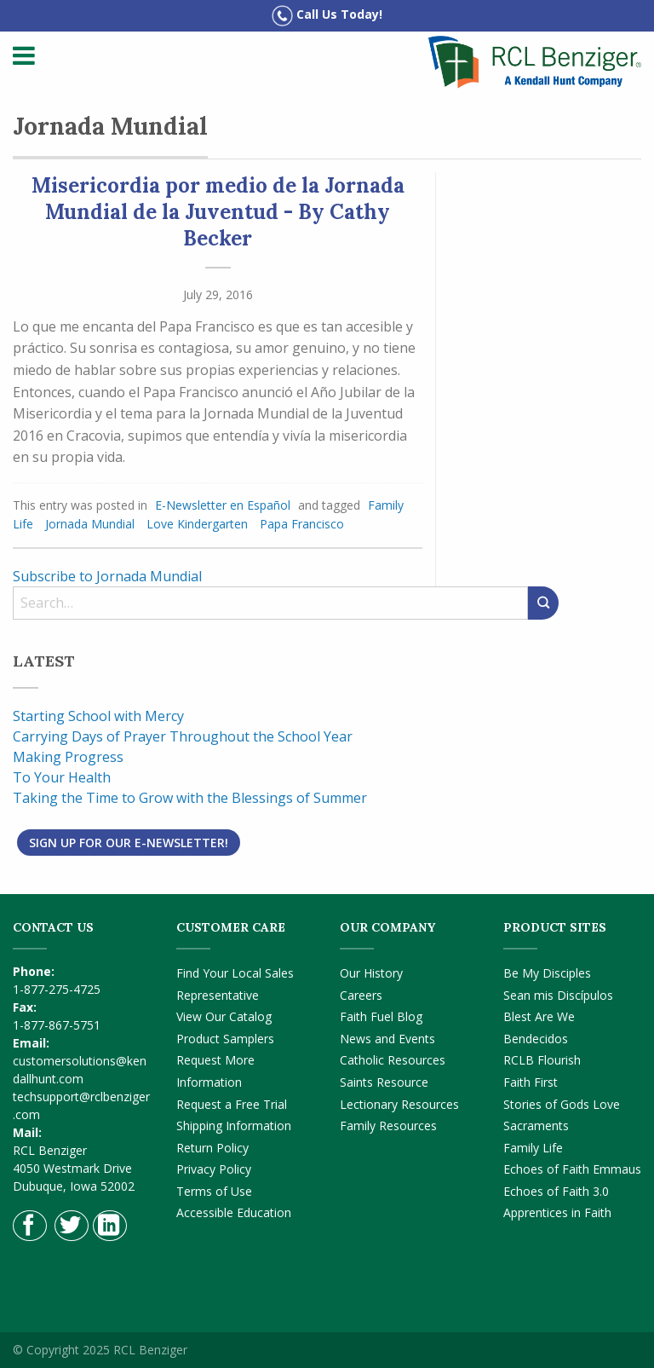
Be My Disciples (547, 973)
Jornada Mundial (90, 524)
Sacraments (536, 1125)
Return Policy (212, 1148)
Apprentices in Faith (557, 1212)
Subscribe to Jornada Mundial (107, 576)
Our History (371, 973)
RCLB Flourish (542, 1060)
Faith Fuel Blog (381, 1016)
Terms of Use (214, 1191)
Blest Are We (539, 1016)
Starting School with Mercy (98, 716)
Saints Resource (384, 1082)
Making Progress (68, 756)
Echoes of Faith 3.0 (556, 1191)
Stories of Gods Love (561, 1104)
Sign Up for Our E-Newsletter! (128, 842)
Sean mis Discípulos (558, 995)
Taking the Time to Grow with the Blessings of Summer (190, 797)
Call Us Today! (327, 15)
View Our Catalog (224, 1016)
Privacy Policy (213, 1169)
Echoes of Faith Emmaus (572, 1169)
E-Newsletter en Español (222, 505)
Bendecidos (535, 1038)
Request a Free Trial (231, 1104)
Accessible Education (233, 1212)
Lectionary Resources (399, 1104)
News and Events (387, 1038)
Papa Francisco (302, 524)
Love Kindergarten (197, 524)
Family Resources (388, 1125)
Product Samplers (225, 1038)
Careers (361, 995)
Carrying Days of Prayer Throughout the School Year (183, 736)
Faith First (530, 1082)
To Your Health (62, 777)
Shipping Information (233, 1125)
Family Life (533, 1148)
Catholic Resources (392, 1060)
